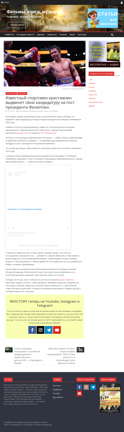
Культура (82, 34)
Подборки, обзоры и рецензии (24, 16)
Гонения (63, 34)
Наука (72, 34)
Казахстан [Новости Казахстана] (93, 94)
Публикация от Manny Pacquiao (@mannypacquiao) (38, 246)
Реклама (56, 393)
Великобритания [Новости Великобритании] (96, 102)
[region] (62, 18)
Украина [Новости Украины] (92, 83)
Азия (20, 111)
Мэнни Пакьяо (43, 111)
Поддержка (57, 389)
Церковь (41, 34)
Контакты (57, 385)
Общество (52, 34)
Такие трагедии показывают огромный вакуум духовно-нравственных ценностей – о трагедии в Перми (28, 356)
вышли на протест (66, 279)
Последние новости (25, 34)
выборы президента (30, 111)
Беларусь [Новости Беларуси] (92, 91)
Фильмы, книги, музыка (33, 11)
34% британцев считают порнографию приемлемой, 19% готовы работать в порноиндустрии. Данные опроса (61, 356)
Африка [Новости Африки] (92, 106)
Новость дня (11, 93)
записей (58, 397)
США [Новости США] (91, 79)
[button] (6, 2)
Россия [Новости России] (91, 87)
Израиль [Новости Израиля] (92, 98)
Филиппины (53, 111)
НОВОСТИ (9, 34)
